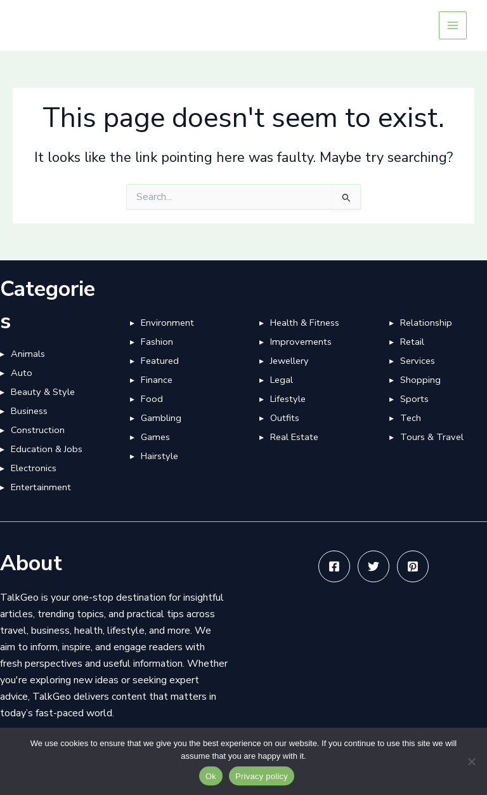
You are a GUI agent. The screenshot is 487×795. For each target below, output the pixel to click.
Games (155, 437)
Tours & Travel (432, 437)
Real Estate (294, 437)
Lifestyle (288, 398)
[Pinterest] (413, 566)
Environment (167, 322)
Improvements (301, 341)
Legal (281, 379)
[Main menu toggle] (453, 25)
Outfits (284, 417)
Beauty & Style (43, 391)
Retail (412, 341)
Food (152, 398)
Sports (414, 398)
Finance (156, 379)
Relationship (426, 322)
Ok (210, 776)
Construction (38, 430)
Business (29, 410)
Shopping (420, 379)
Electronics (33, 468)
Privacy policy (261, 776)
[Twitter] (373, 566)
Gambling (161, 417)
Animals (28, 353)
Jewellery (289, 360)
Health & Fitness (304, 322)
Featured (160, 360)
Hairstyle (159, 456)
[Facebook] (334, 566)
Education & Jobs (46, 449)
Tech (410, 417)
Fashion (157, 341)
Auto (21, 372)
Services (417, 360)
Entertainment (41, 487)
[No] (471, 761)
